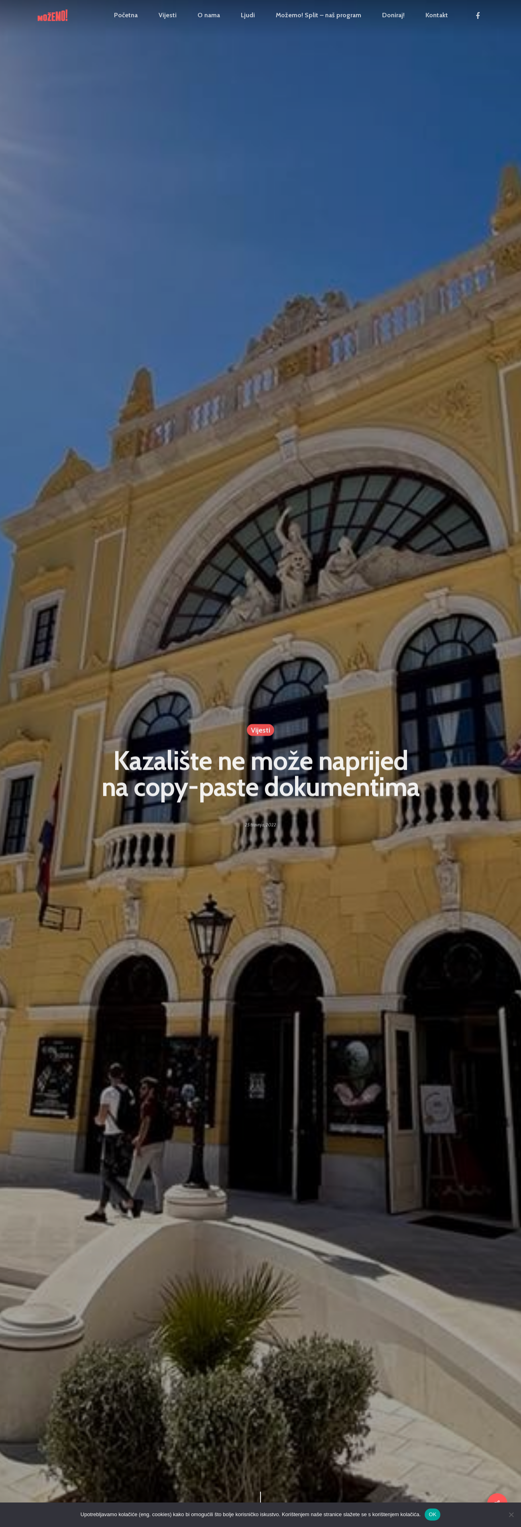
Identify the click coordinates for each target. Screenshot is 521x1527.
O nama (208, 15)
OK (432, 1514)
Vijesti (168, 15)
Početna (126, 15)
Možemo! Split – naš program (318, 15)
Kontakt (436, 15)
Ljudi (248, 15)
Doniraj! (393, 15)
